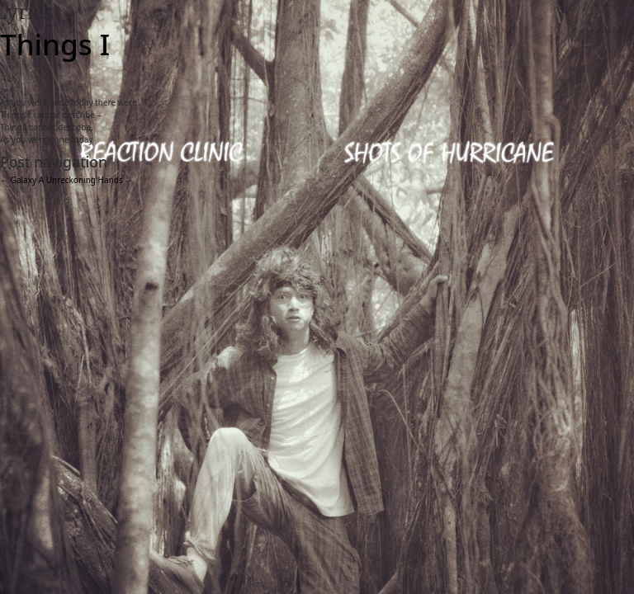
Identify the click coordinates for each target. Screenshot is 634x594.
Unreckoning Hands (90, 180)
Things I (55, 44)
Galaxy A (22, 180)
